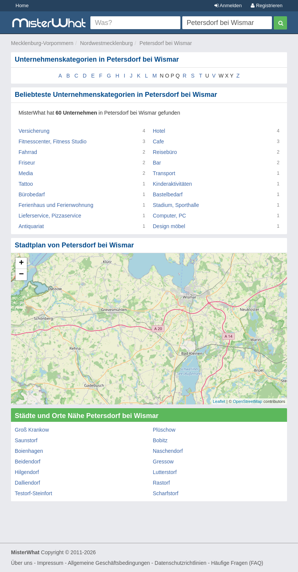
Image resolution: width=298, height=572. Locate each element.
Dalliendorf (27, 483)
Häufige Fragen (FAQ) (237, 563)
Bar (157, 163)
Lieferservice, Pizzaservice (50, 216)
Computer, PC (169, 216)
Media (26, 173)
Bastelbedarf (168, 194)
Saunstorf (26, 440)
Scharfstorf (165, 493)
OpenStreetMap (247, 401)
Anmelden (228, 5)
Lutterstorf (165, 472)
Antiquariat (31, 226)
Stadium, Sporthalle (176, 205)
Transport (164, 173)
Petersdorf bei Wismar (166, 43)
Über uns (22, 563)
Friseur (27, 163)
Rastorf (161, 483)
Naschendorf (168, 451)
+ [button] (21, 263)
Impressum (50, 563)
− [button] (21, 274)
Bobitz (160, 440)
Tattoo (26, 184)
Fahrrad (28, 152)
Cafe (158, 141)
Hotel (159, 131)
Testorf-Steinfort (33, 493)
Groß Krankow (32, 430)
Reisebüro (165, 152)
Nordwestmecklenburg (106, 43)
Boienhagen (29, 451)
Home (22, 5)
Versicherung (34, 131)
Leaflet (219, 401)
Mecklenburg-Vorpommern (42, 43)
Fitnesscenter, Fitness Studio (53, 141)
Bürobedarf (32, 194)
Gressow (163, 462)
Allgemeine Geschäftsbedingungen (109, 563)
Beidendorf (27, 462)
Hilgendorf (27, 472)
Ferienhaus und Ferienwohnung (56, 205)
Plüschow (164, 430)
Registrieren (266, 5)
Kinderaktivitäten (172, 184)
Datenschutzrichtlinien (180, 563)
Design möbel (169, 226)
